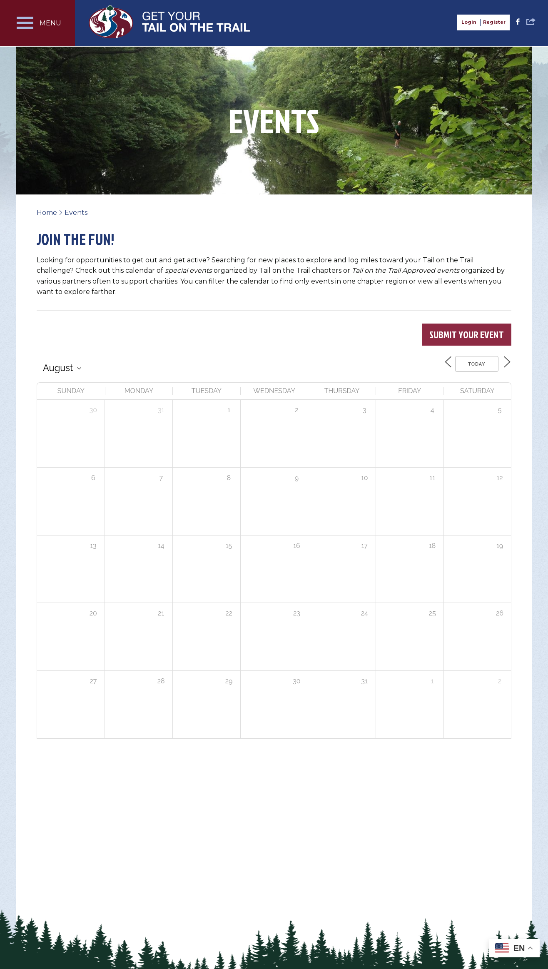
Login (468, 22)
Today (472, 363)
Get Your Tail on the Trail (170, 21)
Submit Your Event (466, 334)
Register (494, 22)
